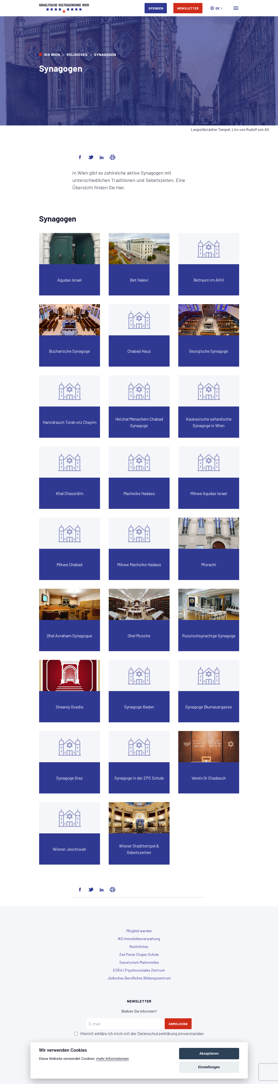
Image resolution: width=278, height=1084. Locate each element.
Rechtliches (139, 946)
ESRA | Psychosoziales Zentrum (139, 970)
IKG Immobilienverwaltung (139, 938)
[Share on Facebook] (80, 157)
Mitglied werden (139, 930)
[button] (216, 8)
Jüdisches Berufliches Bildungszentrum (139, 978)
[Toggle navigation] (236, 8)
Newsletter (188, 8)
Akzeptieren (208, 1053)
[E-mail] (125, 1023)
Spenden (155, 8)
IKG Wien (52, 54)
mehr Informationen (112, 1058)
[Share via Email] (112, 157)
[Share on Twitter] (91, 157)
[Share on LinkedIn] (101, 157)
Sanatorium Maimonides (139, 962)
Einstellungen (209, 1067)
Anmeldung (178, 1024)
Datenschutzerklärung (157, 1033)
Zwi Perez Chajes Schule (139, 954)
